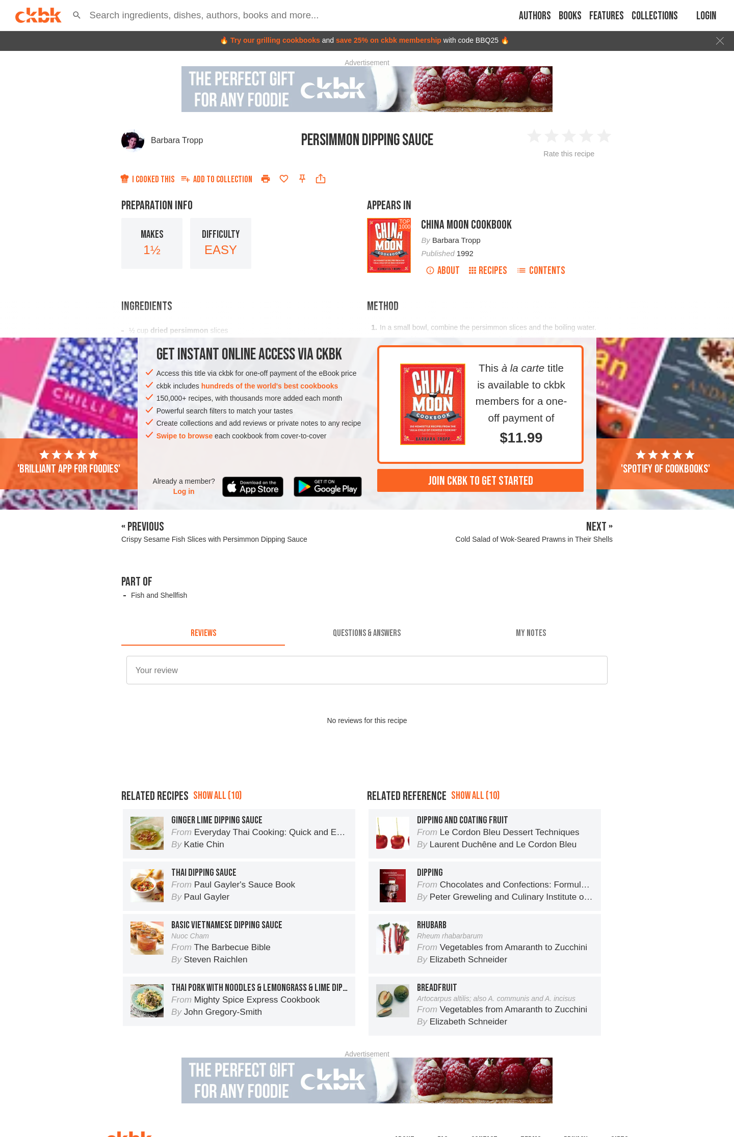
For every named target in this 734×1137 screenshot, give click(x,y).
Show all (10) (217, 795)
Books (570, 16)
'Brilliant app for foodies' (68, 462)
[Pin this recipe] (302, 179)
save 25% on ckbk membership (388, 40)
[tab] (203, 633)
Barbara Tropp (177, 140)
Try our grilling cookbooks (275, 40)
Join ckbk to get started (480, 481)
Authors (535, 16)
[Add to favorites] (284, 179)
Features (606, 16)
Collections (655, 16)
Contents (540, 270)
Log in (184, 491)
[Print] (265, 179)
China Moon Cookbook (466, 224)
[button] (77, 15)
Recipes (488, 270)
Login (706, 16)
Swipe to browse (184, 436)
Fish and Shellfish (159, 595)
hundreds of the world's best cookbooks (269, 386)
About (443, 270)
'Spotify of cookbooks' (665, 462)
